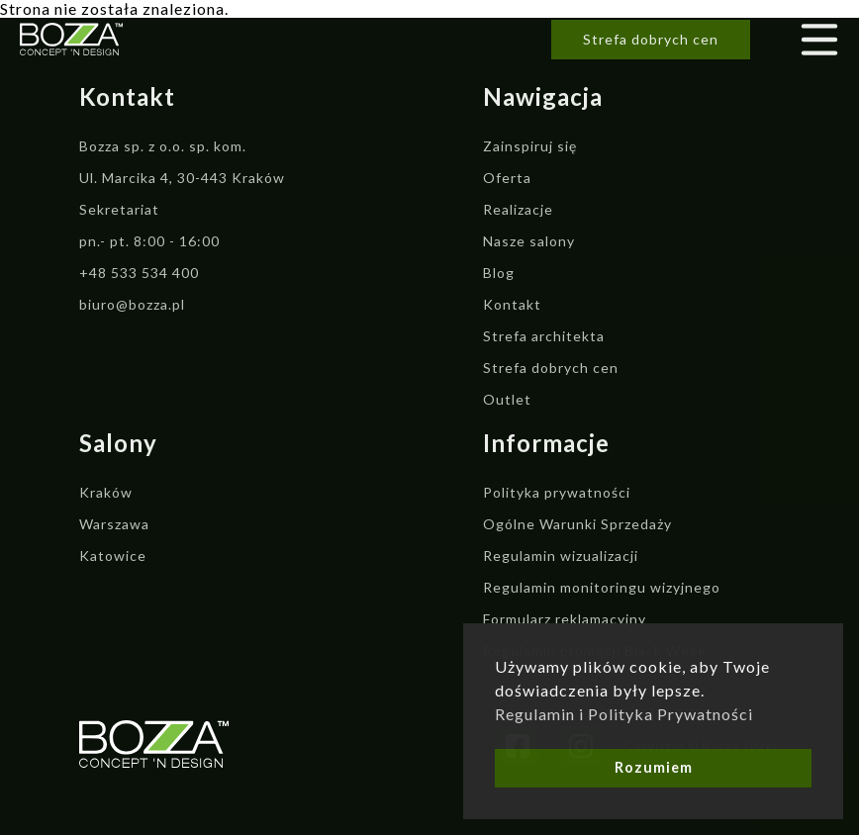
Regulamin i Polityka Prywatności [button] (624, 713)
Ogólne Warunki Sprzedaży (577, 523)
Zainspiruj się (530, 146)
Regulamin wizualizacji (560, 555)
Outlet (507, 399)
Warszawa (114, 523)
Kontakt (512, 304)
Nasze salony (529, 240)
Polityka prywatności (556, 492)
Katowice (112, 555)
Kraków (106, 492)
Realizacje (518, 209)
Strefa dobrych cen (650, 39)
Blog (499, 272)
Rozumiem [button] (654, 767)
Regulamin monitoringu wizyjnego (601, 587)
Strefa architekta (544, 335)
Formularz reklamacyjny (564, 618)
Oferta (507, 177)
